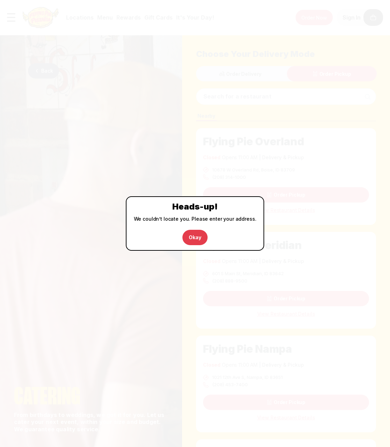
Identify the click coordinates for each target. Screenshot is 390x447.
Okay (195, 237)
